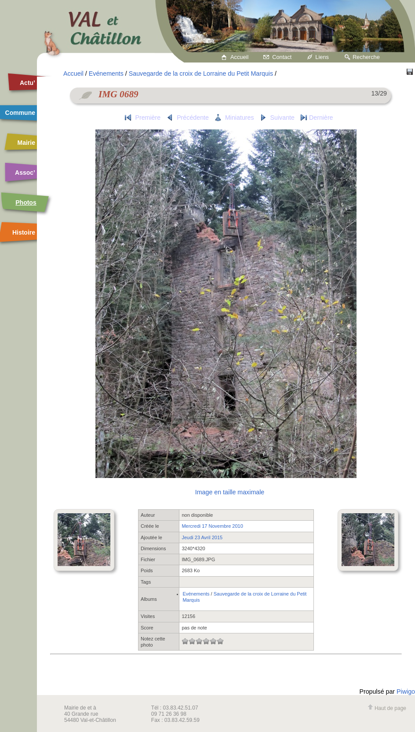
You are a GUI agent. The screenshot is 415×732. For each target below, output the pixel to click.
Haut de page (387, 708)
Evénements (106, 73)
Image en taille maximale (229, 492)
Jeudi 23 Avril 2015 (202, 537)
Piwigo (406, 691)
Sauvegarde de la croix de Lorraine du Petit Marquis (201, 73)
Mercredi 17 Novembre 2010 (212, 526)
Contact (281, 57)
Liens (322, 57)
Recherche (366, 57)
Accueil (239, 57)
